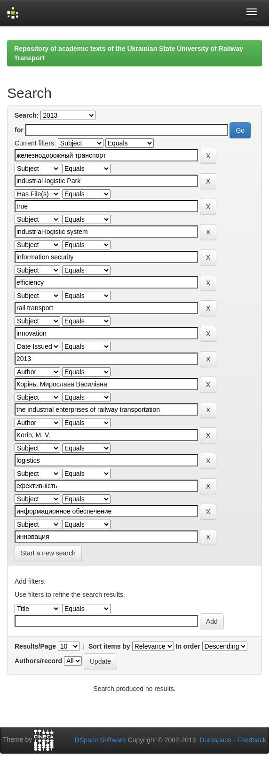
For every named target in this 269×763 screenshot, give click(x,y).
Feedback (251, 740)
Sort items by (109, 646)
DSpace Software (100, 740)
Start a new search (48, 553)
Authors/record (38, 661)
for (19, 130)
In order (188, 646)
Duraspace (215, 740)
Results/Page (35, 646)
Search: (27, 115)
